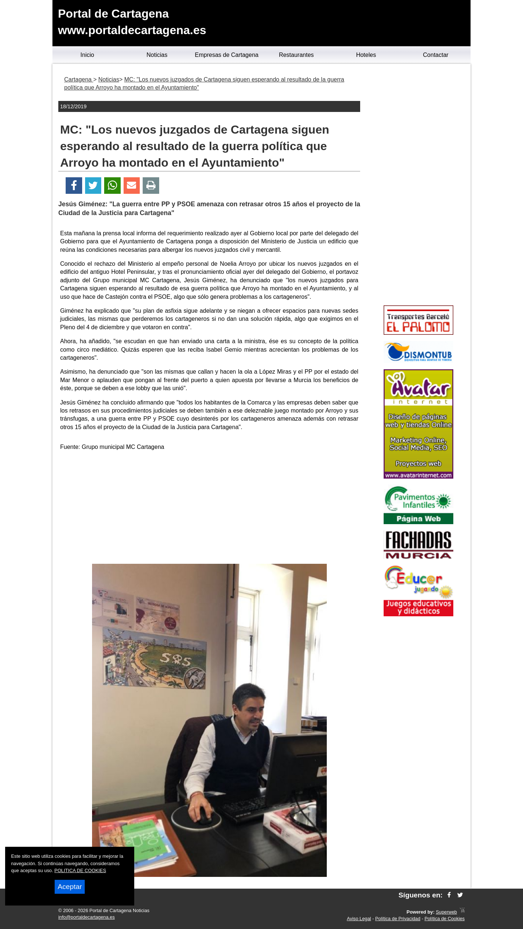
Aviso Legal (359, 918)
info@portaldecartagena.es (86, 917)
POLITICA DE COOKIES (80, 870)
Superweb (446, 912)
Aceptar (70, 886)
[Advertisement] (209, 508)
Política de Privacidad (397, 918)
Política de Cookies (444, 918)
